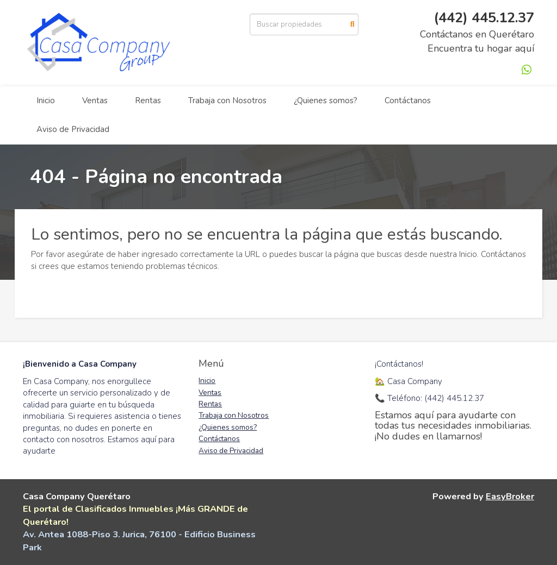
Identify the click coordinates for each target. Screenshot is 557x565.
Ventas (95, 100)
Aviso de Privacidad (72, 129)
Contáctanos (408, 100)
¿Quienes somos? (325, 100)
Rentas (148, 100)
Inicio (45, 100)
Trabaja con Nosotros (227, 100)
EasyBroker (510, 496)
